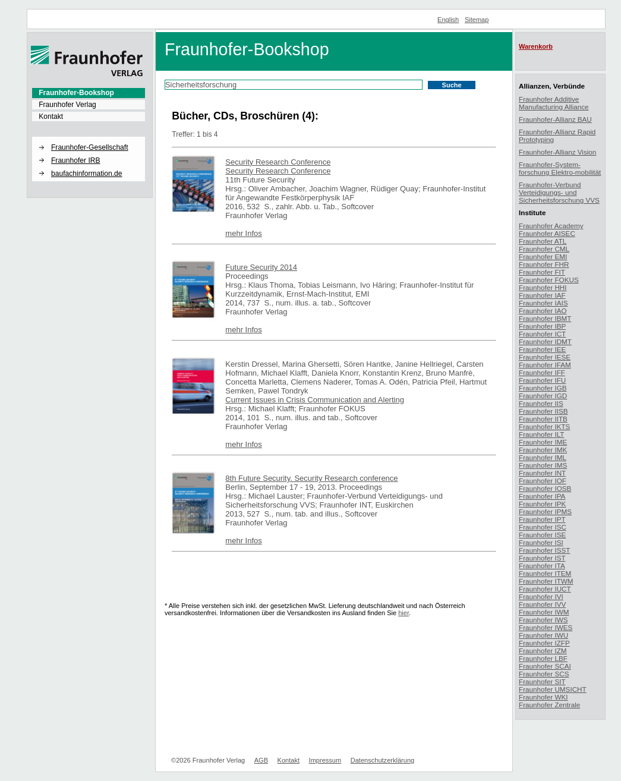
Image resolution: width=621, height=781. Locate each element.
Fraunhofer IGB (543, 388)
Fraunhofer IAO (543, 310)
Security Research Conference (277, 162)
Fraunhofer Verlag (67, 104)
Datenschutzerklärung (382, 760)
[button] (88, 137)
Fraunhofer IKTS (544, 426)
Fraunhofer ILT (541, 434)
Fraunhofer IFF (542, 372)
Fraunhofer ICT (542, 334)
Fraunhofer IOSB (545, 488)
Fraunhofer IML (542, 457)
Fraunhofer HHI (543, 287)
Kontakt (51, 116)
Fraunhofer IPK (542, 504)
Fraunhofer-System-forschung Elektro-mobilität (560, 168)
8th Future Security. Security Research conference (311, 478)
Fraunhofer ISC (542, 527)
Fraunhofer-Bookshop (76, 93)
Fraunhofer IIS (541, 403)
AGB (261, 760)
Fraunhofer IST (542, 558)
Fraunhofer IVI (541, 596)
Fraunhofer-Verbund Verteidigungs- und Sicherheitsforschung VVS (559, 192)
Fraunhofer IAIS (543, 303)
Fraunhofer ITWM (546, 581)
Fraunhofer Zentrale (549, 704)
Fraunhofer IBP (542, 326)
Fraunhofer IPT (542, 519)
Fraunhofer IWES (545, 627)
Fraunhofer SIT (542, 681)
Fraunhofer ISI (541, 542)
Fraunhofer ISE (542, 534)
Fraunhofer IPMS (545, 511)
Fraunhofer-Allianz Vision (557, 152)
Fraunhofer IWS (543, 619)
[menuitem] (88, 92)
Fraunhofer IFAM (545, 365)
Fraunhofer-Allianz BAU (555, 119)
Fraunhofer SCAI (545, 666)
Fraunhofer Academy (551, 225)
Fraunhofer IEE (542, 349)
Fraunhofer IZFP (544, 643)
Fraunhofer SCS (544, 674)
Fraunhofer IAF (542, 295)
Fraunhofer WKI (543, 697)
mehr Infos (243, 233)
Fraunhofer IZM (543, 650)
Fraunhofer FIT (542, 272)
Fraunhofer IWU (543, 635)
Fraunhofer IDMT (545, 341)
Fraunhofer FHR (544, 264)
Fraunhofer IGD (543, 395)
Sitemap (477, 19)
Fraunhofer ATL (542, 241)
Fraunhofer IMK (543, 450)
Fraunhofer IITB (543, 419)
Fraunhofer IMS (543, 465)
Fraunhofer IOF (542, 480)
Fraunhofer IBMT (545, 318)
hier (403, 612)
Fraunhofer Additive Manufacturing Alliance (554, 103)
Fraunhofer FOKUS (549, 280)
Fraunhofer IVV (542, 604)
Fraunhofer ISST (544, 550)
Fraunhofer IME (543, 442)
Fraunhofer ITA (542, 565)
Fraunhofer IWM (544, 612)
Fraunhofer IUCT (545, 589)
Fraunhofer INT (542, 473)
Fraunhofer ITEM (545, 573)
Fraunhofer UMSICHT (553, 689)
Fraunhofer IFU (542, 380)
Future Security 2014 (261, 267)
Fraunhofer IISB (543, 411)
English (448, 19)
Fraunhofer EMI (543, 256)
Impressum (325, 760)
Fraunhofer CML (544, 249)
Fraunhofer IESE (544, 357)
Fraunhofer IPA (542, 496)
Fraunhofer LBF (543, 658)
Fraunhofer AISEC (547, 233)
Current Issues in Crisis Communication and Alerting (314, 399)
